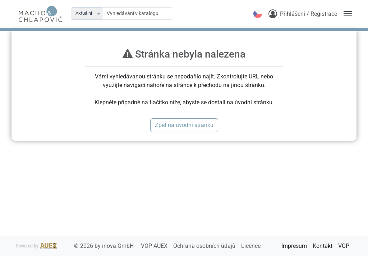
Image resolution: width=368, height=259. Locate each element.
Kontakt (322, 245)
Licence (251, 245)
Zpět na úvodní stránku (184, 125)
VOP (343, 245)
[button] (99, 13)
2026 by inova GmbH (75, 245)
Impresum (294, 245)
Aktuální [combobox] (83, 13)
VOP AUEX (155, 245)
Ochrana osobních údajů (205, 245)
